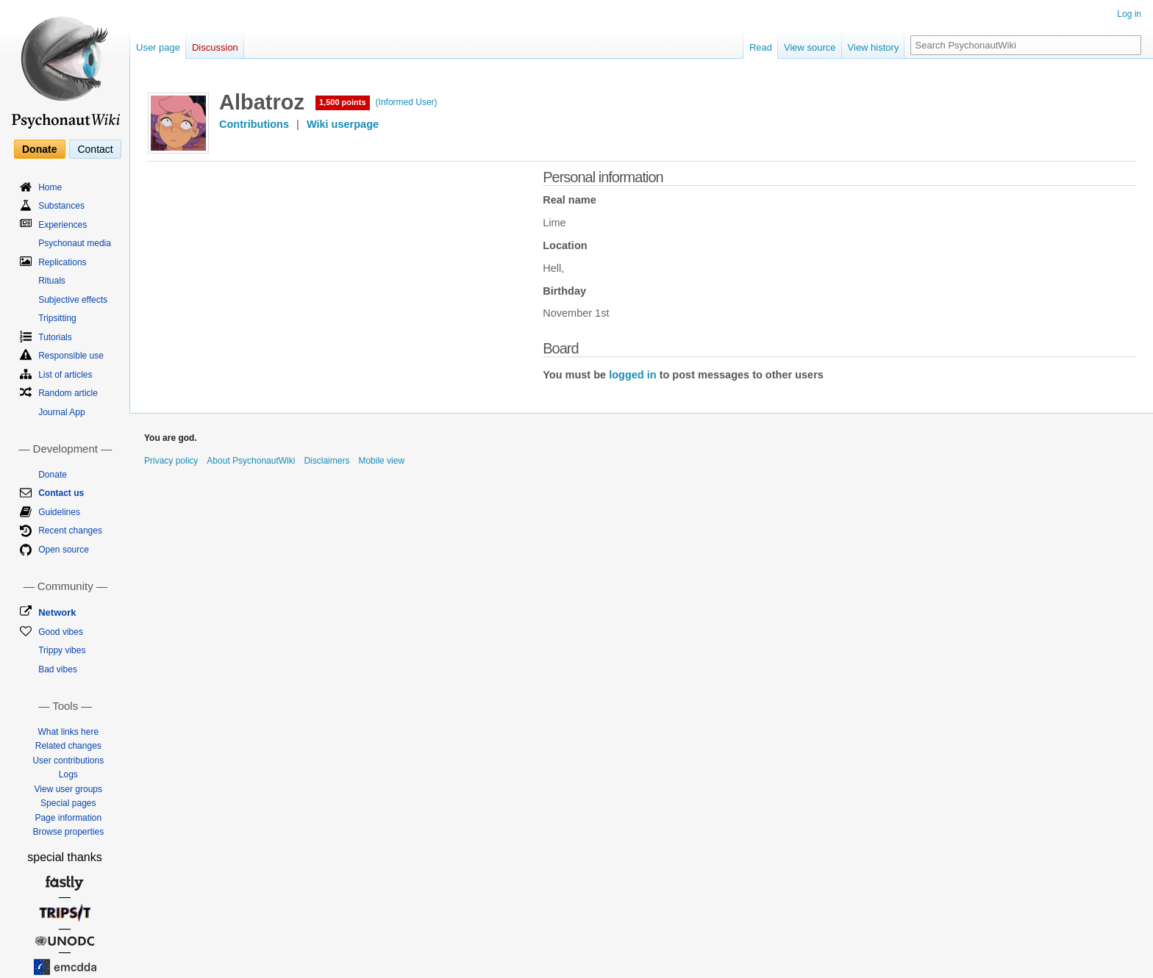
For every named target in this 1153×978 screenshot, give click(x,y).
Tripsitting (57, 318)
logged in (632, 375)
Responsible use (71, 355)
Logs (68, 774)
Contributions (254, 124)
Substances (61, 206)
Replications (62, 262)
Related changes (68, 746)
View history (873, 47)
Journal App (61, 412)
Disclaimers (326, 461)
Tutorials (55, 337)
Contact (95, 149)
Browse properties (68, 832)
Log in (1129, 14)
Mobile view (381, 461)
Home (50, 187)
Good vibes (60, 632)
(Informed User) (407, 102)
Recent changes (70, 530)
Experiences (62, 225)
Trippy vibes (61, 650)
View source (810, 47)
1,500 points (342, 102)
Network (57, 612)
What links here (68, 732)
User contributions (68, 760)
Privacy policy (171, 461)
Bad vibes (57, 669)
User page (158, 47)
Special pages (68, 803)
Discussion (215, 47)
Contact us (61, 493)
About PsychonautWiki (251, 461)
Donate (39, 149)
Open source (63, 549)
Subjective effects (72, 300)
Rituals (51, 281)
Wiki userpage (343, 124)
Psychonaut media (74, 243)
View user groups (69, 789)
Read (760, 47)
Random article (68, 393)
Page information (68, 818)
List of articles (65, 375)
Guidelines (59, 512)
